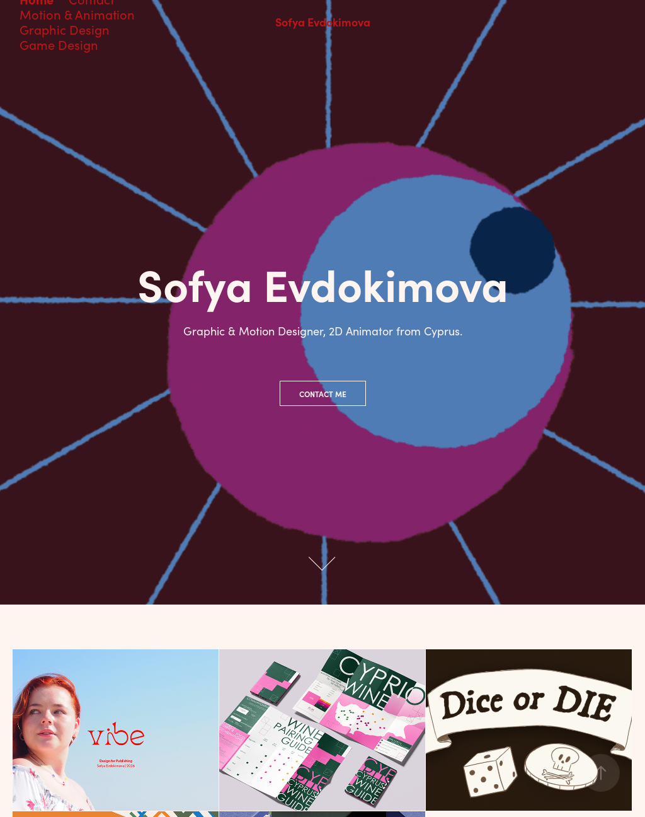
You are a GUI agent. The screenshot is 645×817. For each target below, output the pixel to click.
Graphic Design (65, 29)
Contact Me (322, 394)
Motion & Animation (77, 14)
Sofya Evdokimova (322, 22)
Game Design (59, 44)
